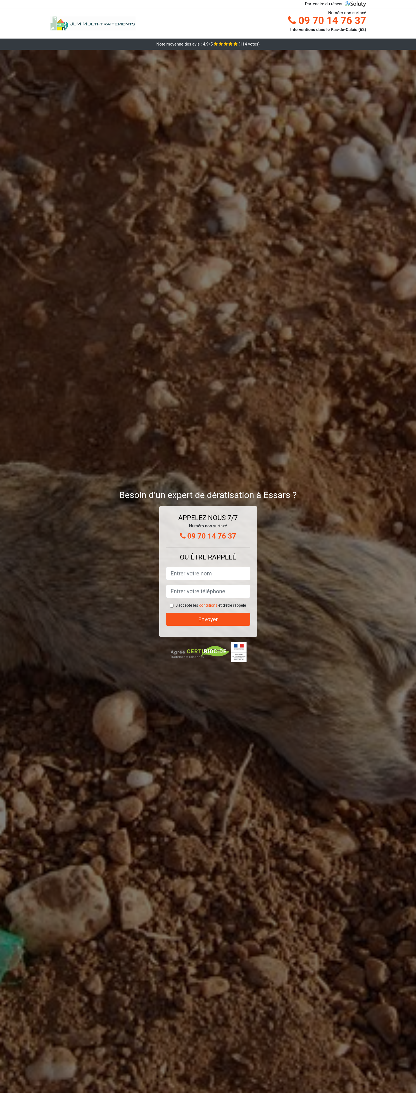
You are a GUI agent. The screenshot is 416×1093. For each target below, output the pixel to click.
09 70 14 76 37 (327, 21)
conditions (208, 605)
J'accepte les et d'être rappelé (210, 605)
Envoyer (208, 619)
